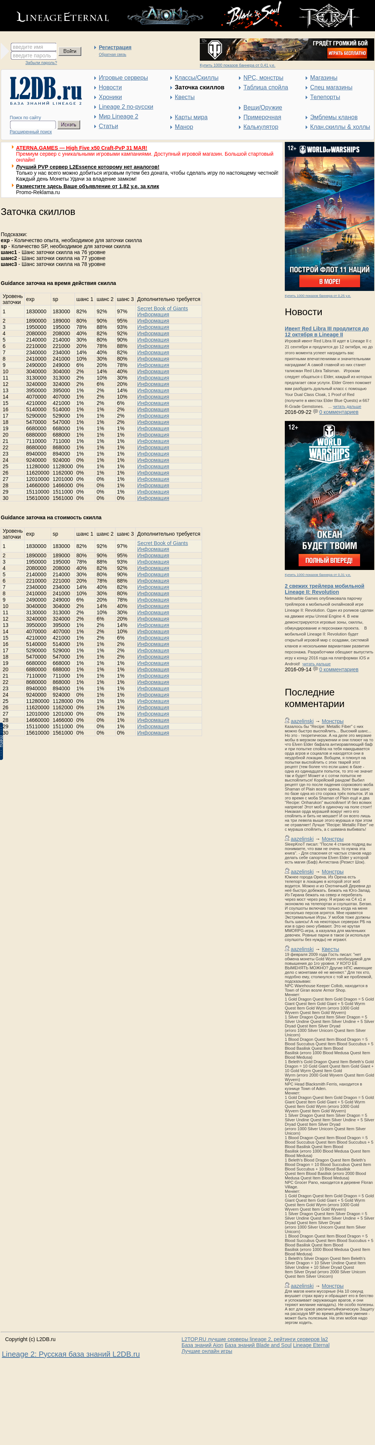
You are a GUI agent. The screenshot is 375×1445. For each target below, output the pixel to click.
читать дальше (347, 406)
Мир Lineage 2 (118, 116)
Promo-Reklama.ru (38, 192)
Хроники (110, 97)
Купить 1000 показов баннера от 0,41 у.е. (237, 65)
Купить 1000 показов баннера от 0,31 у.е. (318, 575)
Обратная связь (112, 55)
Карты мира (191, 117)
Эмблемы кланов (333, 117)
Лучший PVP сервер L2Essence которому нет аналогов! (88, 167)
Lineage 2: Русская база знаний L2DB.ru (71, 1354)
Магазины (323, 78)
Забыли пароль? (41, 62)
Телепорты (325, 97)
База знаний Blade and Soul (258, 1345)
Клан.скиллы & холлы (340, 127)
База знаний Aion (202, 1345)
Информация (153, 314)
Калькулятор (260, 127)
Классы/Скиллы (196, 78)
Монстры (333, 721)
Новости (110, 87)
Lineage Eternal (311, 1345)
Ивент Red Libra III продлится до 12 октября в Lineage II (327, 332)
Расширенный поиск (31, 131)
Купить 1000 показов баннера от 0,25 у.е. (318, 296)
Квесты (185, 97)
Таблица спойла (265, 87)
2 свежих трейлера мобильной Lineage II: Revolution (324, 589)
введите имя (28, 47)
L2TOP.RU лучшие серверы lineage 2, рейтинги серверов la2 (255, 1339)
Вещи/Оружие (262, 107)
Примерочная (262, 117)
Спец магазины (331, 87)
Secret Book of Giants (162, 308)
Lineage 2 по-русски (126, 107)
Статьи (108, 126)
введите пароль (32, 55)
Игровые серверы (123, 78)
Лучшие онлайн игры (207, 1351)
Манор (184, 127)
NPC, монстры (263, 78)
